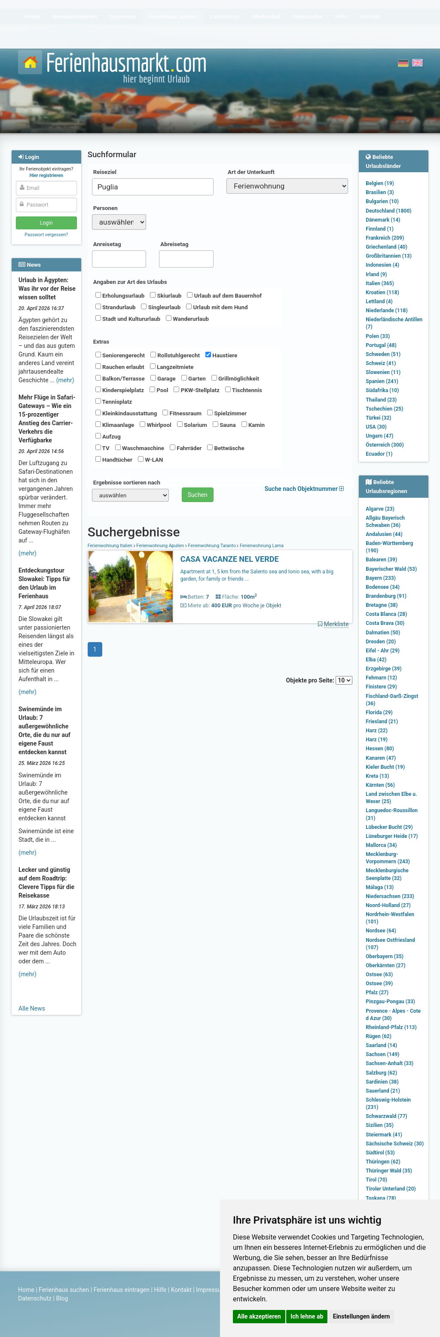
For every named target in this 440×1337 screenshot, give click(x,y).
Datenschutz (35, 1298)
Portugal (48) (381, 345)
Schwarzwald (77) (386, 1116)
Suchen (198, 494)
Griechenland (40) (386, 247)
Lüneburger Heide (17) (392, 836)
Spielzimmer (227, 413)
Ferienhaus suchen (64, 1289)
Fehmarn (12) (381, 678)
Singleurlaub (160, 307)
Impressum (211, 1289)
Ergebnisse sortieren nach (126, 482)
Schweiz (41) (381, 363)
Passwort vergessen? (46, 235)
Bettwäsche (225, 448)
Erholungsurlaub (120, 295)
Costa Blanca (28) (386, 614)
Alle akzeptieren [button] (259, 1316)
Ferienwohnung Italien (111, 545)
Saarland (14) (381, 1045)
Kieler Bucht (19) (385, 767)
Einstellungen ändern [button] (361, 1316)
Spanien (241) (382, 381)
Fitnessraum (182, 413)
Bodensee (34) (383, 587)
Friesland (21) (382, 722)
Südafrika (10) (382, 390)
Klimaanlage (114, 424)
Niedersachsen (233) (390, 896)
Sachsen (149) (382, 1054)
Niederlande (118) (386, 311)
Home (26, 1289)
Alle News (31, 1008)
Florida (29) (379, 713)
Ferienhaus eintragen (122, 1289)
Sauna (224, 424)
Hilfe (160, 1289)
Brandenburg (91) (386, 596)
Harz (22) (377, 731)
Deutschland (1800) (388, 211)
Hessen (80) (380, 749)
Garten (193, 378)
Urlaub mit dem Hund (217, 307)
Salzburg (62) (381, 1073)
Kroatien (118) (382, 292)
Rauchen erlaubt (119, 366)
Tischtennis (243, 390)
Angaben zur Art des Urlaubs (130, 282)
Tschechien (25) (384, 409)
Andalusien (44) (384, 534)
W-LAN (150, 459)
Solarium (192, 424)
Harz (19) (377, 740)
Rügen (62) (378, 1036)
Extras (101, 341)
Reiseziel (104, 172)
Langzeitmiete (172, 366)
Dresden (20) (381, 642)
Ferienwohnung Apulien (160, 545)
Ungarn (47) (379, 436)
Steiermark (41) (384, 1135)
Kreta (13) (377, 776)
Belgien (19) (380, 183)
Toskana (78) (381, 1198)
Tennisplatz (113, 401)
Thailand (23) (381, 400)
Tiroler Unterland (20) (391, 1189)
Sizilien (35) (380, 1125)
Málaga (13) (380, 887)
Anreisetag (107, 244)
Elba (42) (376, 660)
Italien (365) (380, 283)
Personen (105, 208)
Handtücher (113, 459)
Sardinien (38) (382, 1082)
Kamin (253, 424)
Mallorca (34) (381, 845)
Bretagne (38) (381, 605)
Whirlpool (155, 424)
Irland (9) (376, 274)
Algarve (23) (380, 509)
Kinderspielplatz (119, 390)
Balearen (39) (381, 560)
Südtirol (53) (380, 1153)
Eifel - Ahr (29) (383, 651)
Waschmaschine (139, 448)
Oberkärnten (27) (385, 965)
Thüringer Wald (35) (389, 1171)
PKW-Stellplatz (196, 390)
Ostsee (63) (379, 975)
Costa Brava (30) (385, 623)
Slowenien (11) (383, 372)
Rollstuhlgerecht (175, 355)
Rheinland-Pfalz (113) (391, 1027)
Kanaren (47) (381, 758)
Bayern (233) (381, 578)
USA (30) (376, 427)
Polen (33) (378, 336)
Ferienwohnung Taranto (212, 545)
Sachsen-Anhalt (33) (389, 1063)
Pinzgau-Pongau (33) (390, 1002)
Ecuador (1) (379, 454)
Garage (163, 378)
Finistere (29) (381, 687)
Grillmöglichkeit (235, 378)
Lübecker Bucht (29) (389, 827)
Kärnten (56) (380, 785)
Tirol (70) (376, 1180)
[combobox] (153, 186)
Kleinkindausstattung (126, 413)
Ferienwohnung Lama (261, 545)
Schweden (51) (383, 354)
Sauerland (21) (383, 1091)
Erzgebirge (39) (383, 669)
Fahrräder (186, 448)
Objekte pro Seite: (319, 680)
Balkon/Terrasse (120, 378)
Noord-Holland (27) (388, 905)
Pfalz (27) (377, 993)
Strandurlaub (115, 307)
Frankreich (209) (385, 238)
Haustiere (221, 355)
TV (102, 448)
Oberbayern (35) (384, 956)
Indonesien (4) (382, 265)
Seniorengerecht (120, 355)
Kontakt (181, 1289)
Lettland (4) (379, 301)
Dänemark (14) (383, 220)
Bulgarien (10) (382, 201)
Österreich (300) (384, 445)
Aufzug (108, 436)
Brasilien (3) (380, 192)
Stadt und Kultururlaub (127, 318)
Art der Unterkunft (251, 172)
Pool (159, 390)
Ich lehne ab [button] (306, 1316)
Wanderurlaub (187, 318)
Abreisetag (174, 244)
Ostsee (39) (379, 984)
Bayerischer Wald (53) (391, 569)
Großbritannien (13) (389, 256)
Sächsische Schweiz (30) (395, 1144)
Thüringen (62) (383, 1162)
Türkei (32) (378, 418)
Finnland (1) (380, 229)
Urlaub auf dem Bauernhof (224, 295)
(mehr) (65, 380)
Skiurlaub (165, 295)
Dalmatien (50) (383, 633)
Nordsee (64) (381, 931)
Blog (62, 1298)
